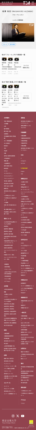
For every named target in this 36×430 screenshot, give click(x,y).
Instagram (23, 155)
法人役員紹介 (7, 138)
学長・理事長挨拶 (8, 116)
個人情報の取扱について (9, 204)
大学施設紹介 (7, 153)
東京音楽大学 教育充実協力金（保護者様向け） (27, 371)
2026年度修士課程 (25, 214)
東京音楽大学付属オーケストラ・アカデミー (27, 144)
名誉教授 (6, 128)
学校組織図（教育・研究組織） (10, 132)
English (22, 166)
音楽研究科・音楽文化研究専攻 (10, 309)
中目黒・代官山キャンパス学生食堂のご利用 (27, 337)
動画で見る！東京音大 (9, 353)
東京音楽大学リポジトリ (9, 335)
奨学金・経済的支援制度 (9, 150)
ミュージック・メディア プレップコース (27, 187)
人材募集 (6, 197)
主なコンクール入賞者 (9, 383)
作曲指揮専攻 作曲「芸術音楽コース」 (10, 232)
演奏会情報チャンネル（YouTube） (26, 121)
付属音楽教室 (24, 135)
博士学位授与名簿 (8, 320)
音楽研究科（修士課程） (9, 298)
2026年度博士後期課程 (26, 217)
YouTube (23, 158)
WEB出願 (23, 179)
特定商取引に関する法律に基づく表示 (10, 207)
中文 (22, 168)
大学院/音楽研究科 (8, 284)
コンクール (6, 381)
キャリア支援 (24, 229)
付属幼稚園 (23, 140)
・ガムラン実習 (7, 273)
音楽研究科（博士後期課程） (10, 317)
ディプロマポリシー (8, 168)
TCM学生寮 (23, 224)
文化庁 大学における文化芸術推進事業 (27, 333)
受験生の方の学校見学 (26, 196)
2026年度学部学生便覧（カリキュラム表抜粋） (10, 217)
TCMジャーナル (7, 366)
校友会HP (23, 287)
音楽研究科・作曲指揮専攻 (10, 306)
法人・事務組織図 (8, 135)
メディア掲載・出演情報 (9, 363)
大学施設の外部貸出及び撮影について (27, 350)
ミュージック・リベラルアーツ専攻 (10, 246)
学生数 (5, 145)
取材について (24, 353)
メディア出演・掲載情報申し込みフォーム (27, 266)
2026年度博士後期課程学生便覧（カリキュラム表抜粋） (10, 314)
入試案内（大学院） (8, 289)
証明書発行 (23, 278)
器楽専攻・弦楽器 (8, 226)
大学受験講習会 (24, 191)
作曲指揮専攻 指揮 (8, 240)
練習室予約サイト (25, 248)
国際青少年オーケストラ (26, 327)
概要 (5, 286)
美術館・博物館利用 (25, 227)
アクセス (23, 398)
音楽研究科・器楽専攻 (9, 301)
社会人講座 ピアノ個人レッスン (27, 314)
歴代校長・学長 (7, 126)
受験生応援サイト (25, 181)
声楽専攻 (6, 221)
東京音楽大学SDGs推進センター (10, 186)
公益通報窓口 (7, 158)
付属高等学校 (24, 138)
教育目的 (6, 163)
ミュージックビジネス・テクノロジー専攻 (10, 253)
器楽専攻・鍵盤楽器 (9, 223)
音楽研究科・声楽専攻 (9, 303)
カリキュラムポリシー (8, 170)
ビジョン (6, 165)
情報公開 (6, 155)
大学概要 (6, 118)
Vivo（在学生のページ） (26, 240)
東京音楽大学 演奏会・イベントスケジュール (27, 117)
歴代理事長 (6, 123)
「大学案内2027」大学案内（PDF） (27, 204)
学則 (5, 143)
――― (5, 256)
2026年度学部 (24, 212)
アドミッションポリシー (9, 173)
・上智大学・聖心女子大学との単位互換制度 (10, 267)
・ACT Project (7, 276)
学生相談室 (23, 250)
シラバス (6, 291)
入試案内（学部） (24, 176)
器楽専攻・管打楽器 (9, 228)
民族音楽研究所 (24, 329)
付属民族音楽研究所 (8, 330)
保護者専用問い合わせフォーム (27, 296)
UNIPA (22, 237)
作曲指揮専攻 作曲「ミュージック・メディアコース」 (10, 236)
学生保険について (25, 258)
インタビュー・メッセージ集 (10, 360)
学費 (5, 148)
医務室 (22, 253)
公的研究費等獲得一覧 (9, 340)
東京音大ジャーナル (8, 368)
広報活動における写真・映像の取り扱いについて (10, 372)
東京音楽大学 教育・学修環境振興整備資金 (27, 367)
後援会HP (23, 270)
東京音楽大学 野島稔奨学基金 (27, 362)
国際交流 (6, 183)
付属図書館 (6, 328)
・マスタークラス (7, 264)
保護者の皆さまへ (25, 302)
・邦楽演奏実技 (7, 271)
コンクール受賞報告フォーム (10, 388)
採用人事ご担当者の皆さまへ (10, 200)
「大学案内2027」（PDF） (9, 190)
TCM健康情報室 (24, 255)
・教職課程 (6, 259)
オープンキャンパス (25, 184)
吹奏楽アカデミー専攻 (9, 249)
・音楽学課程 (7, 261)
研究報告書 (6, 333)
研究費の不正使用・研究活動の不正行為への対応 (10, 344)
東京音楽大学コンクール (9, 386)
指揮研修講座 (24, 324)
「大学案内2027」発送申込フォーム (10, 193)
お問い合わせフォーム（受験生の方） (27, 199)
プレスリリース (7, 358)
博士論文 (6, 338)
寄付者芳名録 (24, 377)
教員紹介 (6, 140)
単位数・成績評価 (8, 175)
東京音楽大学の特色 (8, 178)
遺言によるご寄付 (25, 375)
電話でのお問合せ (25, 346)
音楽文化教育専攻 (8, 242)
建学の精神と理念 (8, 160)
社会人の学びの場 (25, 317)
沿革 (5, 121)
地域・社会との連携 (8, 180)
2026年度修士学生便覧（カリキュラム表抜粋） (10, 295)
